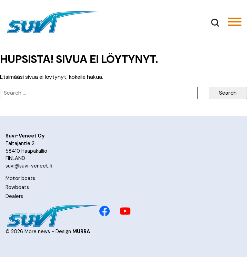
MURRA (81, 231)
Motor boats (20, 178)
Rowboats (17, 187)
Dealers (14, 196)
